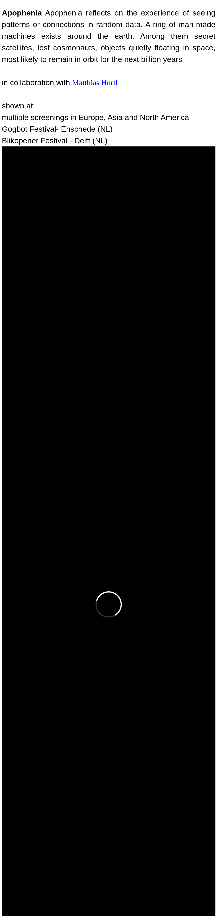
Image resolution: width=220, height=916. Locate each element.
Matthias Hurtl (95, 82)
